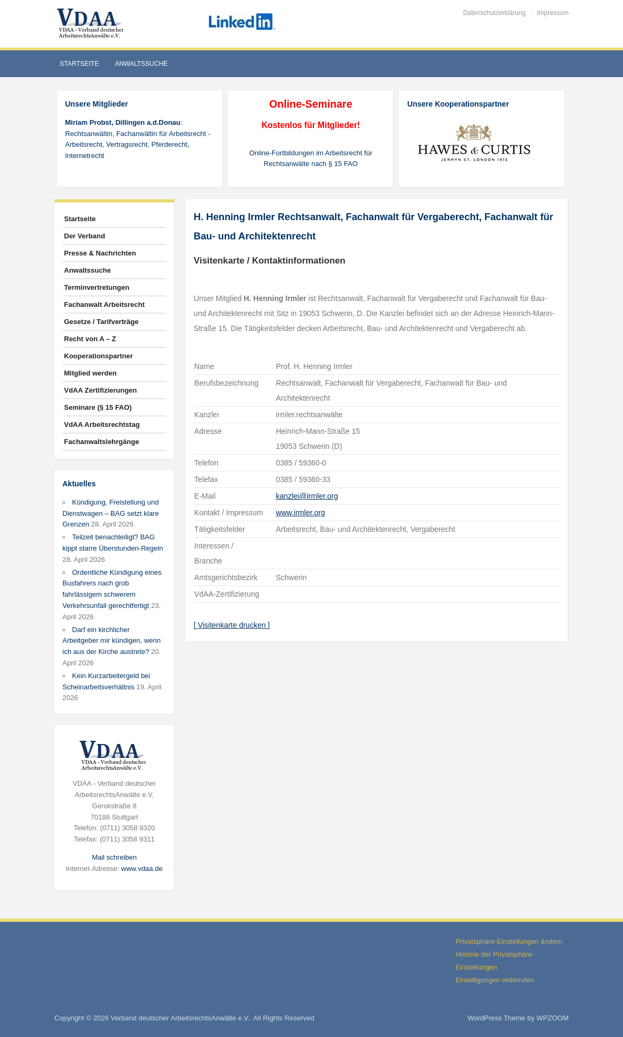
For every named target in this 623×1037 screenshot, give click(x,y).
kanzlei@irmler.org (307, 496)
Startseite (79, 63)
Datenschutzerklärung (494, 13)
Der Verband (85, 236)
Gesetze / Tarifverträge (101, 322)
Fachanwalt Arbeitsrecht (104, 304)
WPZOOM (553, 1018)
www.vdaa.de (141, 869)
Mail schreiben (114, 857)
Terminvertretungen (97, 287)
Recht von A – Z (90, 339)
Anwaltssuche (141, 63)
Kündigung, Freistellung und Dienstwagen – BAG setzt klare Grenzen (111, 513)
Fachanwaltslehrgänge (101, 442)
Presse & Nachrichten (100, 253)
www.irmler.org (300, 512)
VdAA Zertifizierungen (100, 390)
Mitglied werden (90, 373)
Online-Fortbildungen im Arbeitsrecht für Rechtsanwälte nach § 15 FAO (310, 158)
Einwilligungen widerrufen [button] (494, 980)
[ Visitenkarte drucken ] (232, 625)
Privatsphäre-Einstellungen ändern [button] (508, 941)
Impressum (552, 13)
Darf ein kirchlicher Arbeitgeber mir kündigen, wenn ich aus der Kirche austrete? (112, 641)
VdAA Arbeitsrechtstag (102, 424)
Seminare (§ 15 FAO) (98, 407)
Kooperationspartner (98, 356)
